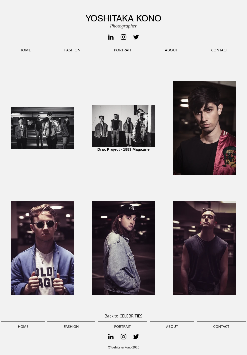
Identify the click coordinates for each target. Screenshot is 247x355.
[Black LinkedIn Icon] (111, 37)
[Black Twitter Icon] (136, 37)
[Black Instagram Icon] (123, 37)
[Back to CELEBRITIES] (123, 316)
